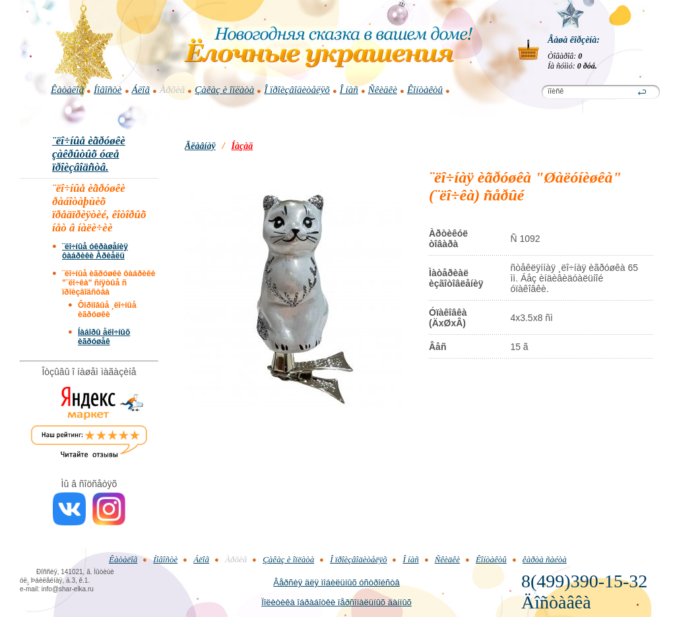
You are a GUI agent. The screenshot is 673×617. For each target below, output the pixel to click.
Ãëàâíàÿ (200, 146)
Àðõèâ (172, 89)
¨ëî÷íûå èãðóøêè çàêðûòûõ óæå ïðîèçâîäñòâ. (88, 153)
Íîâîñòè (108, 89)
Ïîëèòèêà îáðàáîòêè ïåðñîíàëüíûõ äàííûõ (336, 602)
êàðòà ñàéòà (545, 559)
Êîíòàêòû (425, 89)
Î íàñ (349, 89)
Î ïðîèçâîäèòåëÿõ (297, 89)
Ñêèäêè (382, 89)
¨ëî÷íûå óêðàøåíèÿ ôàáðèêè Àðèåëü (95, 251)
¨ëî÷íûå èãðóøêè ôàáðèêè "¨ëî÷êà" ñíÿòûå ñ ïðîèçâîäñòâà (108, 283)
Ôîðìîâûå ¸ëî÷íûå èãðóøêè (107, 310)
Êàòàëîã (67, 89)
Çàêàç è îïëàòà (224, 89)
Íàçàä (242, 146)
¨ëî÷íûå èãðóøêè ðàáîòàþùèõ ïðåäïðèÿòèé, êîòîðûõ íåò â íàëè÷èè (99, 208)
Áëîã (141, 89)
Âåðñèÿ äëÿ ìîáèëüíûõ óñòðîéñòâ (336, 582)
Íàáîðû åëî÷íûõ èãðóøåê (104, 337)
